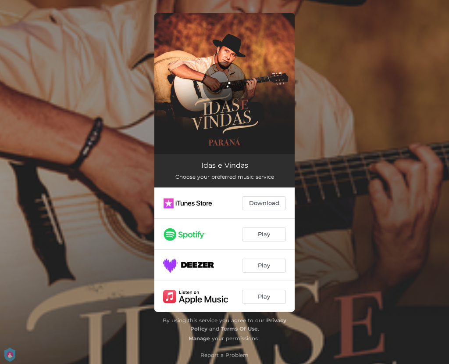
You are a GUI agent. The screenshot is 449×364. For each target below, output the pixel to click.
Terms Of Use (239, 328)
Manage (199, 338)
